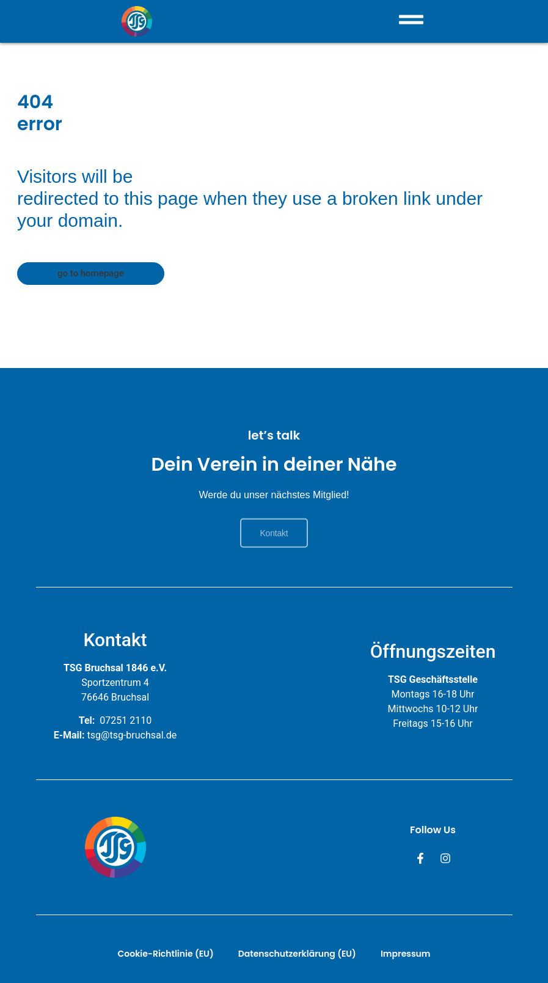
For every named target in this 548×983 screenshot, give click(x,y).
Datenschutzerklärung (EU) (297, 954)
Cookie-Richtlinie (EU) (166, 954)
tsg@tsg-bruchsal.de (132, 735)
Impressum (406, 954)
